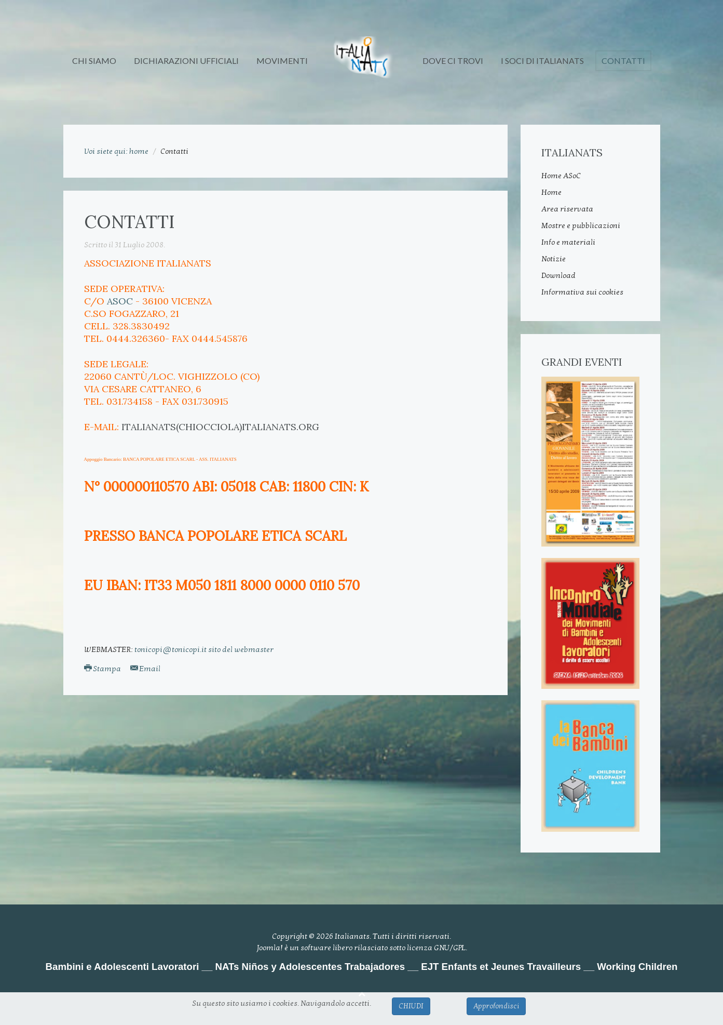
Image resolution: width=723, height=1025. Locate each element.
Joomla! (269, 947)
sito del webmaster (241, 649)
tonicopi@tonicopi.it (170, 649)
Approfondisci (496, 1006)
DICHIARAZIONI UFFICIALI (186, 60)
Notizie (553, 258)
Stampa (103, 668)
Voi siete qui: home (116, 151)
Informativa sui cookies (582, 292)
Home (551, 192)
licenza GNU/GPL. (437, 947)
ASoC (120, 301)
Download (558, 275)
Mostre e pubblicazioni (580, 225)
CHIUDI (411, 1006)
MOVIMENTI (282, 60)
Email (145, 668)
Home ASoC (561, 175)
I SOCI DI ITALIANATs (542, 60)
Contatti (623, 60)
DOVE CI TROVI (452, 60)
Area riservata (567, 209)
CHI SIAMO (94, 60)
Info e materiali (568, 242)
